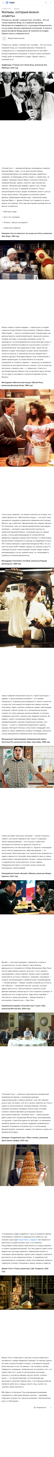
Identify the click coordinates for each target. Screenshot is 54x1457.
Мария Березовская (16, 38)
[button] (27, 96)
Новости (16, 8)
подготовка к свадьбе (28, 1240)
